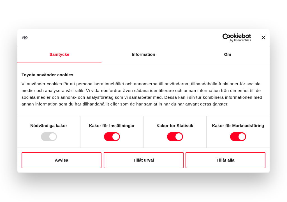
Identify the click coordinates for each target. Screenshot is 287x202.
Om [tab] (227, 54)
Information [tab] (143, 54)
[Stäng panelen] (263, 38)
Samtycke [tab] (60, 54)
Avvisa (61, 160)
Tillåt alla (226, 160)
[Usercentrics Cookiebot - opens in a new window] (226, 37)
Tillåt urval (143, 160)
